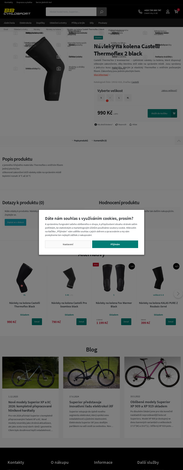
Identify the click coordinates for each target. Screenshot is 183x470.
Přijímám (115, 244)
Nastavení (68, 244)
